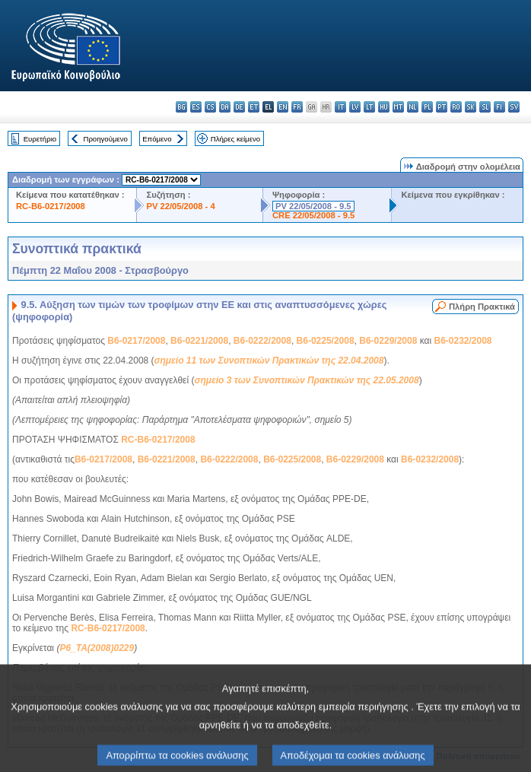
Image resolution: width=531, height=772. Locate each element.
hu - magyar (384, 107)
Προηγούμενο (105, 139)
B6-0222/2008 (262, 340)
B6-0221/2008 (199, 340)
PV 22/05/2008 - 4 (180, 206)
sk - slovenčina (470, 107)
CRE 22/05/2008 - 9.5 (313, 215)
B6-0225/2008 (326, 340)
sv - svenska (514, 107)
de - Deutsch (239, 107)
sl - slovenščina (485, 107)
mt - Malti (398, 107)
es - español (196, 107)
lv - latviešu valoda (355, 107)
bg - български (181, 107)
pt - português (441, 107)
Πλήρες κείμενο (235, 139)
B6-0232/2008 (462, 340)
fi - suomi (499, 107)
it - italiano (340, 107)
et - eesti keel (253, 107)
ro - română (456, 107)
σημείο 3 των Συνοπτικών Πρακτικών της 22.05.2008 (306, 380)
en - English (282, 107)
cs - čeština (210, 107)
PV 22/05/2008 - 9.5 (313, 206)
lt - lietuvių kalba (369, 107)
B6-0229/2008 (388, 340)
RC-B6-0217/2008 (50, 206)
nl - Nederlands (412, 107)
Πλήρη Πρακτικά (482, 306)
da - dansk (225, 107)
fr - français (297, 107)
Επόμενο (156, 139)
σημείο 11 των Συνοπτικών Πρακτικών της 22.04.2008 (269, 360)
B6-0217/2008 (136, 340)
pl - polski (427, 107)
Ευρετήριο (40, 139)
